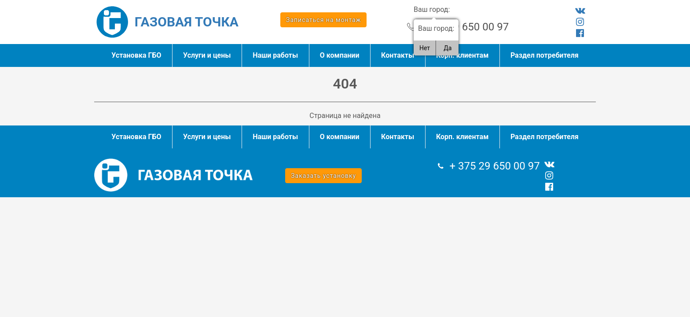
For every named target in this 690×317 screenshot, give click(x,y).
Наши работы (275, 55)
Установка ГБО (136, 55)
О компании (340, 55)
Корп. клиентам (462, 55)
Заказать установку (323, 175)
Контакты (397, 55)
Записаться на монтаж (323, 19)
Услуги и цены (207, 55)
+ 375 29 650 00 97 (463, 27)
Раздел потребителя (544, 55)
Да (447, 48)
